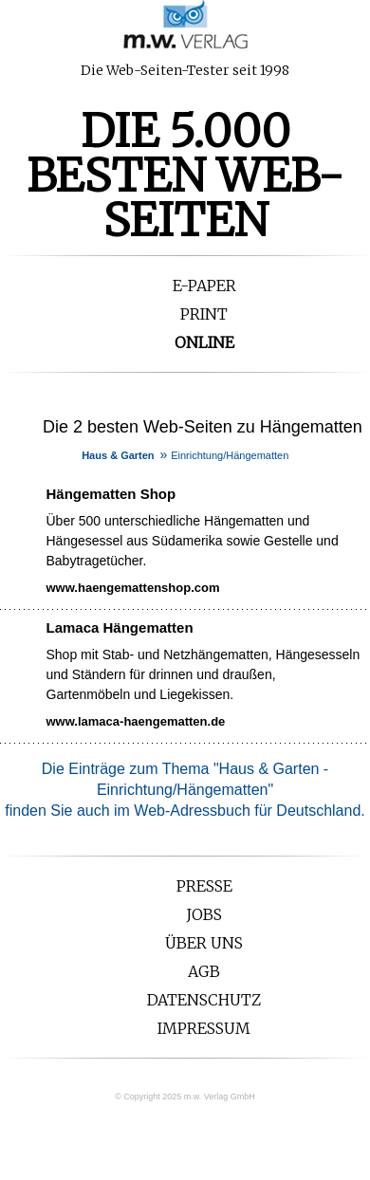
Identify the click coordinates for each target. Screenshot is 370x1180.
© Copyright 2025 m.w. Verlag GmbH (185, 1096)
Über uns (204, 942)
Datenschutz (204, 999)
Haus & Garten (118, 455)
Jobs (204, 914)
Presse (204, 885)
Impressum (203, 1028)
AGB (204, 971)
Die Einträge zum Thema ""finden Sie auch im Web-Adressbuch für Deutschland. (184, 790)
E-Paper (204, 285)
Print (204, 313)
